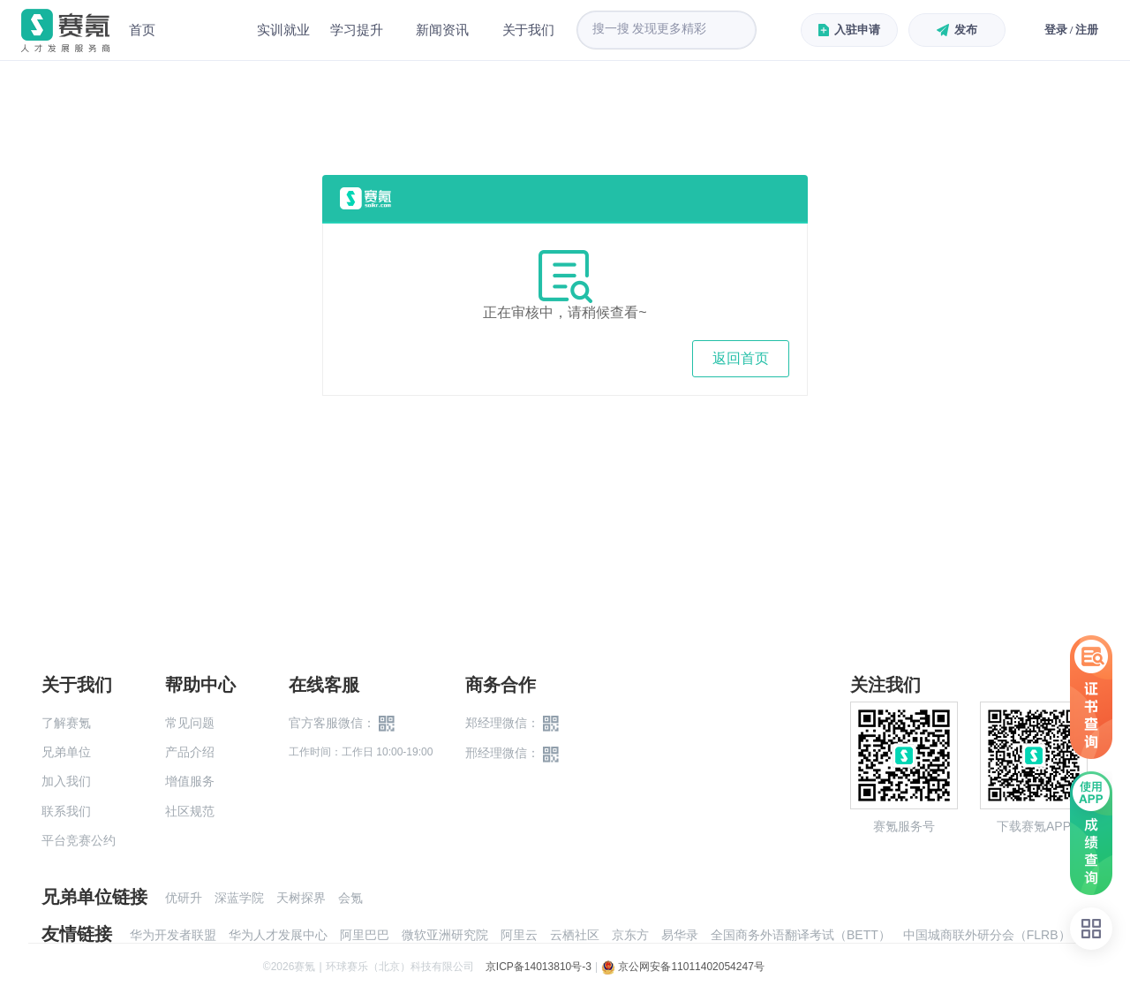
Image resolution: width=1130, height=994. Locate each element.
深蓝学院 (239, 898)
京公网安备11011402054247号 (683, 966)
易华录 (679, 935)
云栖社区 (574, 935)
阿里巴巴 (364, 935)
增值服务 (190, 781)
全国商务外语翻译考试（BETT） (801, 935)
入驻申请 (848, 29)
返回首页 (740, 358)
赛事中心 (207, 30)
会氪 (350, 898)
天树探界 (301, 898)
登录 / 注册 (1071, 29)
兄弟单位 (66, 752)
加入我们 (66, 781)
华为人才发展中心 (278, 935)
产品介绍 (190, 752)
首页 (142, 29)
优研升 (183, 898)
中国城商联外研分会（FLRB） (987, 935)
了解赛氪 (66, 723)
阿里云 (519, 935)
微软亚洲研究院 (445, 935)
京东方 (630, 935)
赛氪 (65, 30)
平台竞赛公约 (78, 840)
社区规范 (190, 811)
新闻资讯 (444, 29)
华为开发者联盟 (173, 935)
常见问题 (190, 723)
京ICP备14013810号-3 (538, 966)
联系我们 (66, 811)
